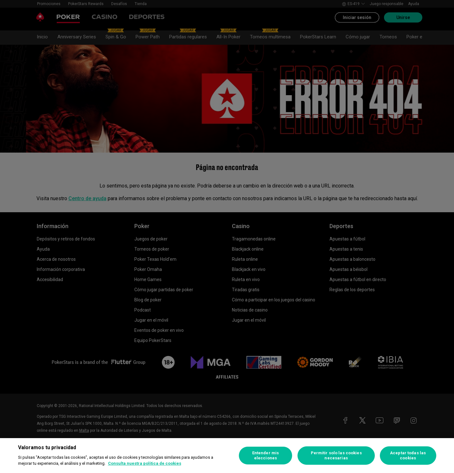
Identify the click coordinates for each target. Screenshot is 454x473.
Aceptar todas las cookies (408, 455)
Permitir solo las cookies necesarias (336, 455)
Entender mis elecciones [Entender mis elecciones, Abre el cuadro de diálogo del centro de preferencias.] (265, 455)
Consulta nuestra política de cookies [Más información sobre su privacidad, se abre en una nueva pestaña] (144, 463)
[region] (227, 455)
